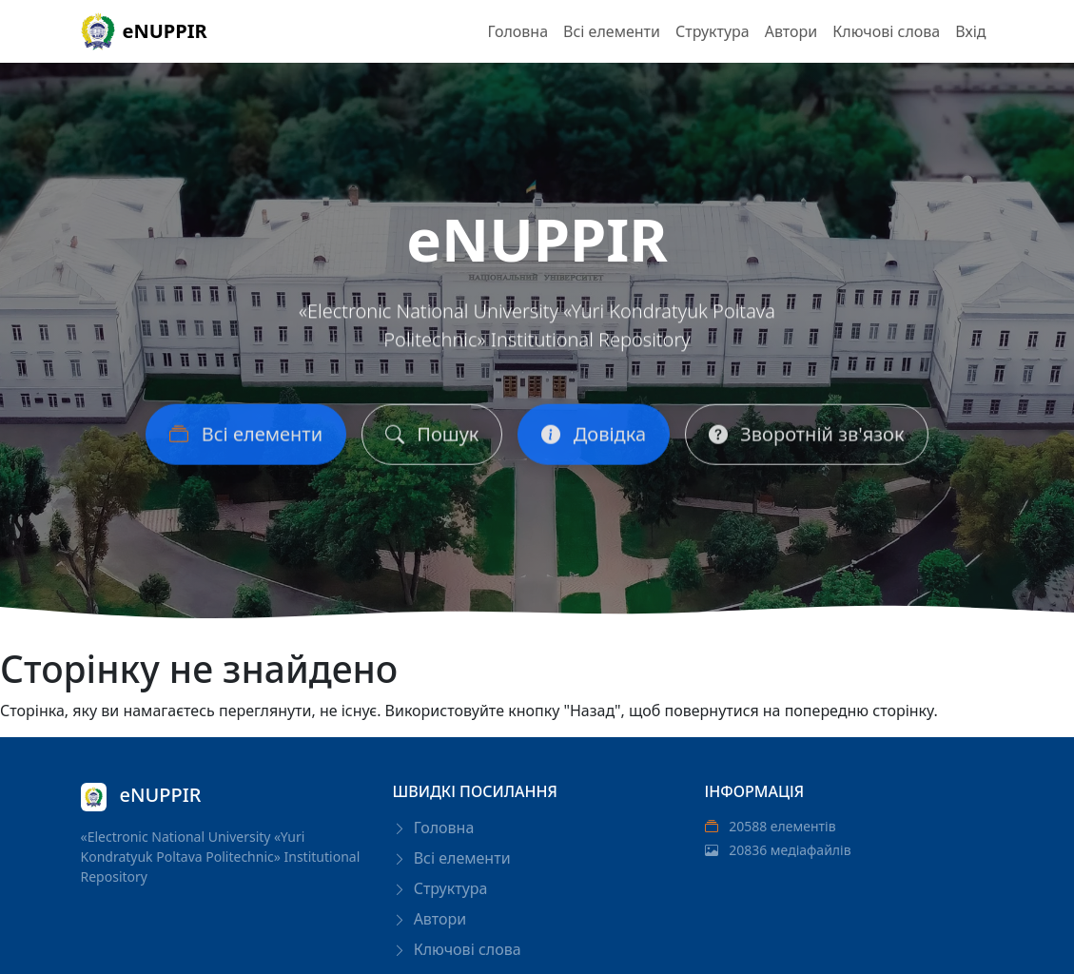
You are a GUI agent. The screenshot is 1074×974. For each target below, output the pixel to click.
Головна (517, 31)
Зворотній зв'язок (806, 439)
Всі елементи (611, 31)
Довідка (593, 439)
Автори (791, 31)
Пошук (431, 439)
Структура (712, 31)
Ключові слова (886, 31)
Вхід (970, 31)
